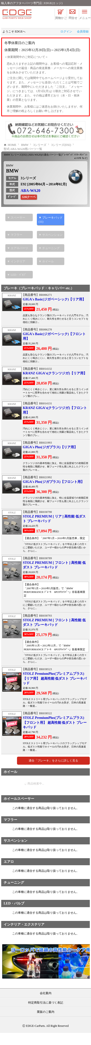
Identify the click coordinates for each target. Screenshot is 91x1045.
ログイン (66, 31)
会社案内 (45, 1005)
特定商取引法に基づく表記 (45, 1014)
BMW (9, 177)
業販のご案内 (45, 1024)
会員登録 (83, 31)
